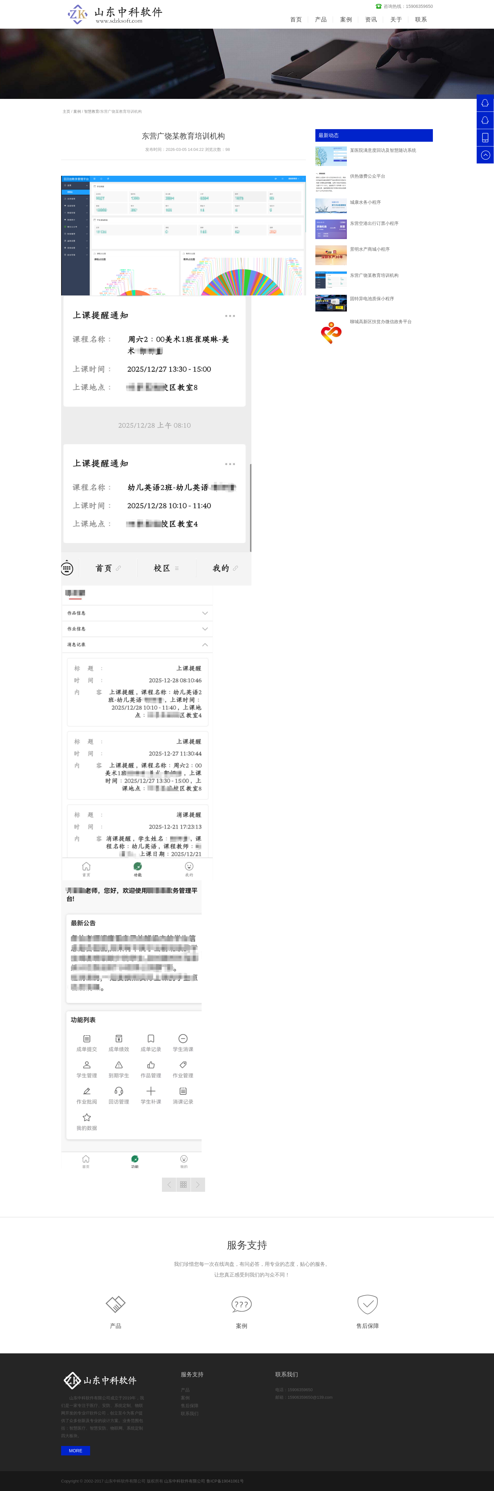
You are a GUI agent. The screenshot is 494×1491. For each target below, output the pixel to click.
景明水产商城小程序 (370, 249)
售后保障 (367, 1326)
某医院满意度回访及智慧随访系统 (383, 150)
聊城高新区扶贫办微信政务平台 (381, 321)
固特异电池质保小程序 (372, 298)
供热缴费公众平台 (367, 176)
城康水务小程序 (365, 202)
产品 (115, 1326)
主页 (66, 111)
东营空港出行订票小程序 (374, 223)
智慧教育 (91, 111)
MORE (75, 1450)
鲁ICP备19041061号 (225, 1481)
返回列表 (183, 1185)
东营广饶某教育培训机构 (374, 275)
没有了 (169, 1185)
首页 (296, 19)
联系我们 (189, 1413)
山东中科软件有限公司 (184, 1481)
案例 (77, 111)
